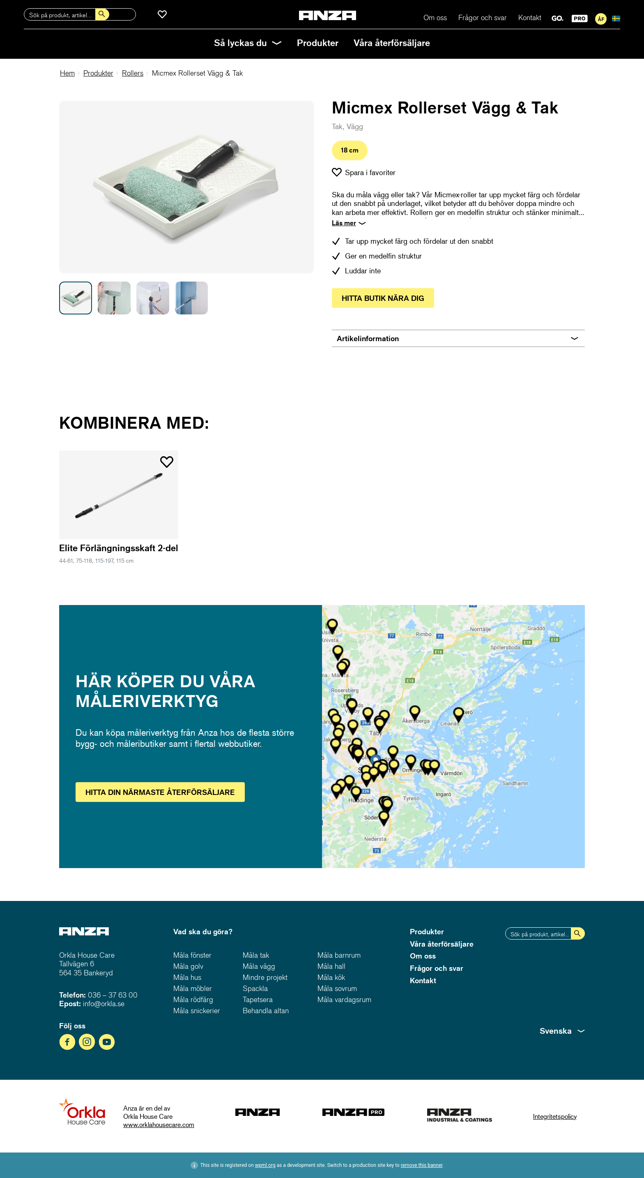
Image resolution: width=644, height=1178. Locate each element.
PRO (580, 18)
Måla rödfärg (193, 999)
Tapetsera (258, 999)
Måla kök (331, 977)
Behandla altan (266, 1010)
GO (557, 18)
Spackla (255, 988)
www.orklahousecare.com (158, 1124)
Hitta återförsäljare (160, 792)
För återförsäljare (601, 19)
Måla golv (188, 966)
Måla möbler (192, 988)
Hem (67, 73)
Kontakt (529, 17)
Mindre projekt (265, 977)
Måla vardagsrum (344, 999)
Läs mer (344, 223)
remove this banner (422, 1165)
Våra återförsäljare (392, 42)
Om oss (435, 17)
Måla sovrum (337, 988)
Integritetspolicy (555, 1116)
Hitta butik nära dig (383, 298)
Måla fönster (192, 955)
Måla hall (331, 966)
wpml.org (265, 1165)
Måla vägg (259, 966)
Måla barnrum (339, 955)
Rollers (132, 73)
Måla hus (187, 977)
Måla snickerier (196, 1010)
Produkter (317, 42)
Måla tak (256, 955)
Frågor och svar (482, 17)
